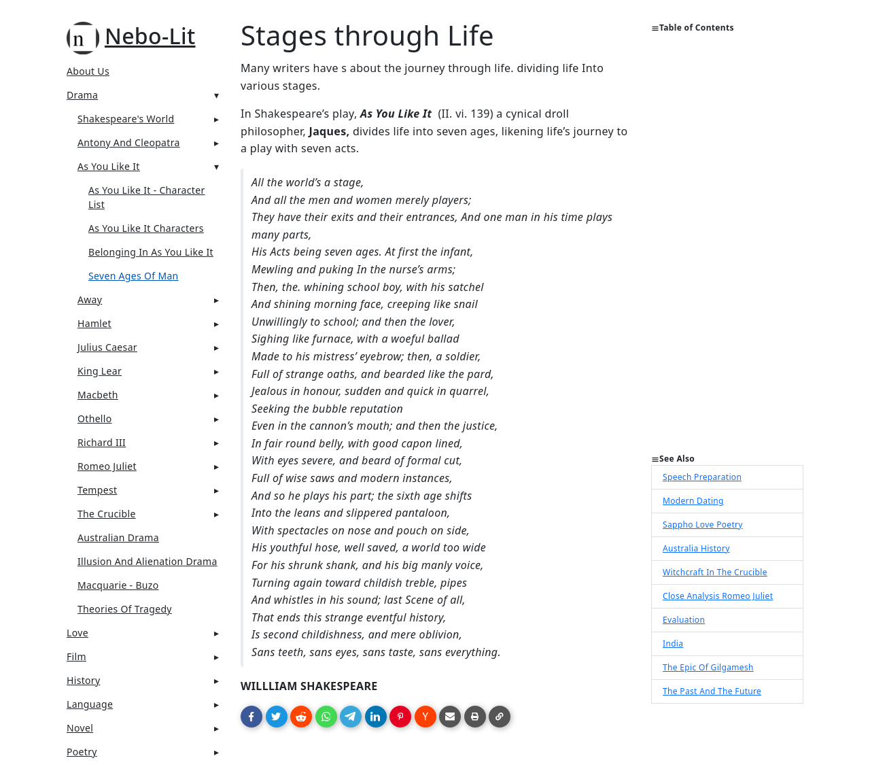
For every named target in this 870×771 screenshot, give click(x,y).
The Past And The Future (712, 691)
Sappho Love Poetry (703, 524)
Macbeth (97, 394)
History (83, 680)
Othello (94, 418)
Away (89, 299)
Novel (80, 727)
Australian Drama (118, 537)
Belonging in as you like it (150, 251)
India (673, 643)
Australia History (696, 548)
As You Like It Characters (146, 228)
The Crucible (106, 513)
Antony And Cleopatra (128, 142)
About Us (88, 71)
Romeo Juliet (107, 466)
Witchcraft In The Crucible (715, 572)
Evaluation (684, 620)
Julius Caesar (107, 347)
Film (76, 656)
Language (90, 704)
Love (77, 632)
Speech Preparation (702, 477)
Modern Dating (693, 501)
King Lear (99, 370)
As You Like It (108, 166)
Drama (82, 94)
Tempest (97, 489)
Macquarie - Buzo (118, 585)
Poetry (82, 751)
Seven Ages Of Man (133, 275)
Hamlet (94, 323)
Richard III (101, 442)
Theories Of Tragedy (124, 608)
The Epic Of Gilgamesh (708, 667)
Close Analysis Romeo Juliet (718, 596)
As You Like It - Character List (146, 197)
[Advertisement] (727, 249)
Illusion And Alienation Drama (147, 561)
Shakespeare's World (125, 118)
